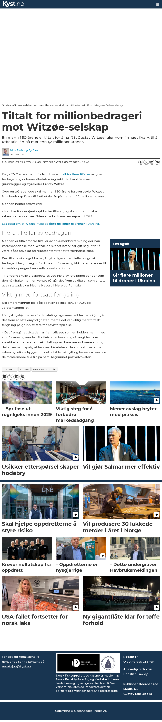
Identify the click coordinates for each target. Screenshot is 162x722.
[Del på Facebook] (141, 162)
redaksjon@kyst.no (16, 666)
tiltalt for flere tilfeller (74, 174)
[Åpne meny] (157, 4)
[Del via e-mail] (157, 162)
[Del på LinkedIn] (151, 162)
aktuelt (10, 369)
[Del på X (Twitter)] (146, 162)
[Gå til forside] (13, 4)
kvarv (24, 369)
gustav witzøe (44, 369)
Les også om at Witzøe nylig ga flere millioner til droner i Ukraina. (51, 223)
